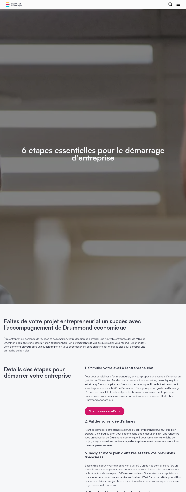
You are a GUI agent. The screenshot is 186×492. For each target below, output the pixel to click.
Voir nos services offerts (104, 411)
